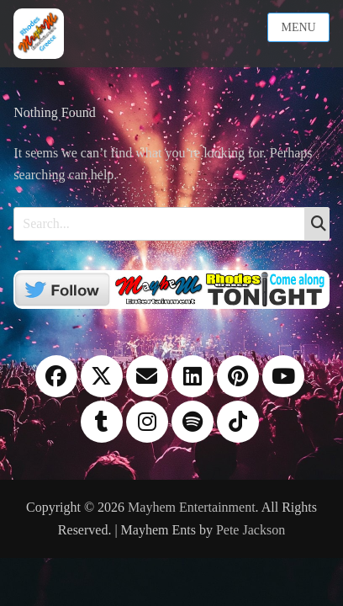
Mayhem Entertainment (192, 507)
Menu (298, 27)
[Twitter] (171, 288)
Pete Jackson (250, 530)
